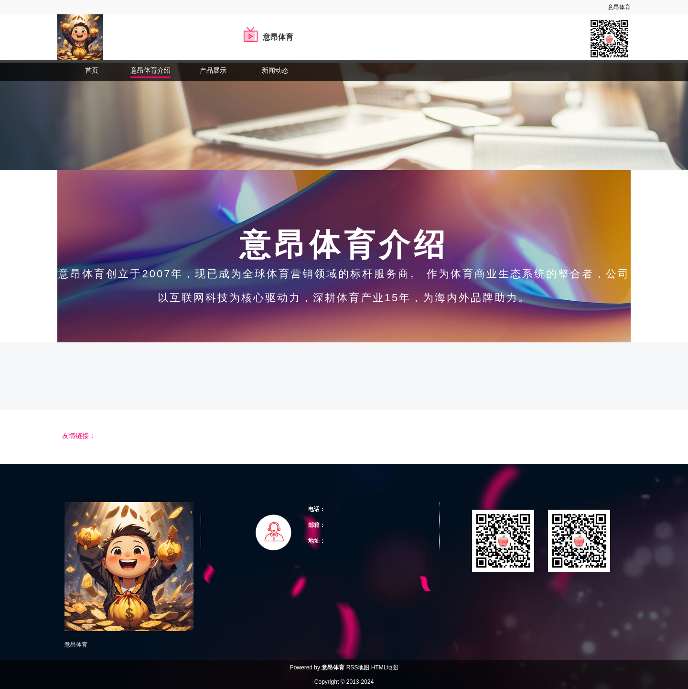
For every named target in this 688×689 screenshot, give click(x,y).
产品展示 (213, 70)
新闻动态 (275, 70)
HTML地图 (384, 667)
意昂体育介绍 (150, 70)
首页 (91, 70)
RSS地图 (358, 667)
